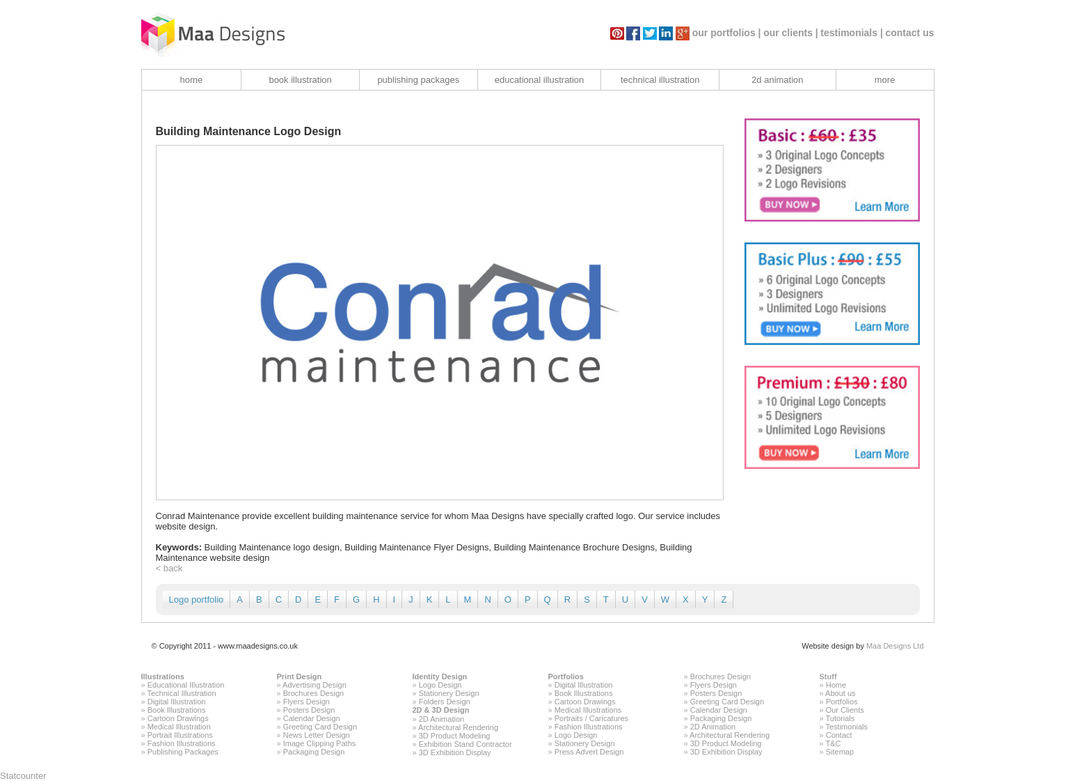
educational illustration (539, 80)
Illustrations (162, 676)
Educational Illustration (186, 685)
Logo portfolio (196, 599)
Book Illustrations (177, 710)
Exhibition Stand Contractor (465, 744)
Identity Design (440, 676)
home (191, 80)
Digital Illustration (177, 701)
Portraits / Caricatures (591, 718)
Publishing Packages (183, 752)
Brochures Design (313, 693)
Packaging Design (314, 752)
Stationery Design (449, 693)
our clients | (790, 32)
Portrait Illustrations (180, 735)
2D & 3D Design (441, 710)
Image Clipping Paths (319, 743)
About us (840, 693)
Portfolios (566, 676)
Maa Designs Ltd (895, 646)
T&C (833, 743)
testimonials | (851, 32)
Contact (839, 735)
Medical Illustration (179, 726)
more (885, 80)
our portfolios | (726, 32)
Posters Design (309, 710)
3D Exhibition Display (455, 752)
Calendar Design (311, 718)
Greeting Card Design (320, 726)
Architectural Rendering (458, 727)
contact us (909, 32)
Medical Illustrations (588, 710)
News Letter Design (316, 735)
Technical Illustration (181, 693)
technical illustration (660, 80)
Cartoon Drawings (178, 718)
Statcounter (23, 776)
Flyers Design (306, 701)
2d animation (777, 80)
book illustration (300, 80)
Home (836, 685)
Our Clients (845, 710)
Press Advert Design (589, 752)
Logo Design (440, 685)
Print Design (299, 676)
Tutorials (839, 718)
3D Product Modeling (455, 736)
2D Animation (441, 719)
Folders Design (444, 701)
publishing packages (418, 80)
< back (169, 568)
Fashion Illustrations (182, 743)
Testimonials (846, 726)
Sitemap (840, 752)
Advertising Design (314, 685)
